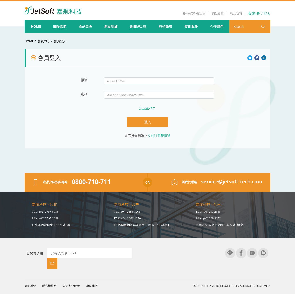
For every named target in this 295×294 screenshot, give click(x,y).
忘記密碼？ (147, 108)
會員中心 (44, 41)
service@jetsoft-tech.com (231, 181)
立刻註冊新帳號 (159, 135)
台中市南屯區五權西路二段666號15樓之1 (141, 225)
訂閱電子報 (35, 253)
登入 (267, 13)
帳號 (84, 80)
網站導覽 (30, 275)
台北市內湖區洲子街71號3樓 (51, 225)
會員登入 (60, 41)
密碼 (84, 94)
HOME (29, 41)
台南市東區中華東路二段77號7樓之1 (220, 225)
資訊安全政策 (71, 275)
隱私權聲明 (49, 275)
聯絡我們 (92, 275)
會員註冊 (254, 13)
